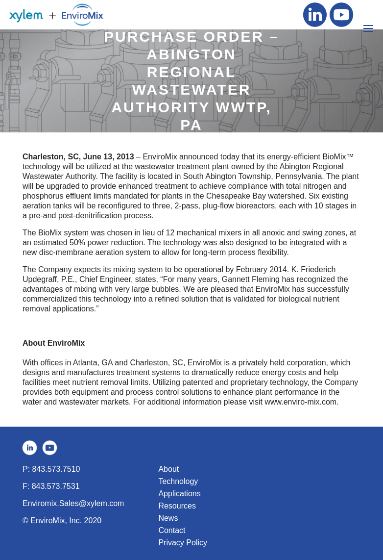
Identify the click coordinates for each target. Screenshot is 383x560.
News (168, 518)
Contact (171, 530)
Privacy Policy (182, 542)
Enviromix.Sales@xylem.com (73, 503)
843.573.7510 (56, 469)
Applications (179, 493)
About (168, 469)
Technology (178, 481)
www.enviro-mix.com (300, 402)
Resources (176, 506)
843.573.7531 (56, 486)
